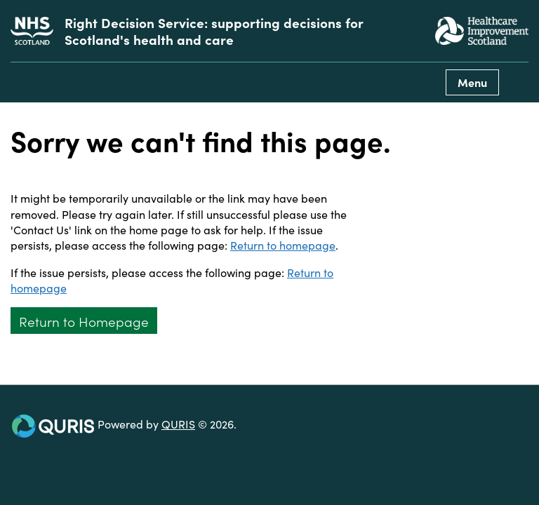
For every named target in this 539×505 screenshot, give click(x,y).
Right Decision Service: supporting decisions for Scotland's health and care (214, 31)
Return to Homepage (84, 320)
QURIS (178, 423)
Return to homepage (282, 244)
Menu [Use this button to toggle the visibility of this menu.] (472, 82)
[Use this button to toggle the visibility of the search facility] (517, 82)
